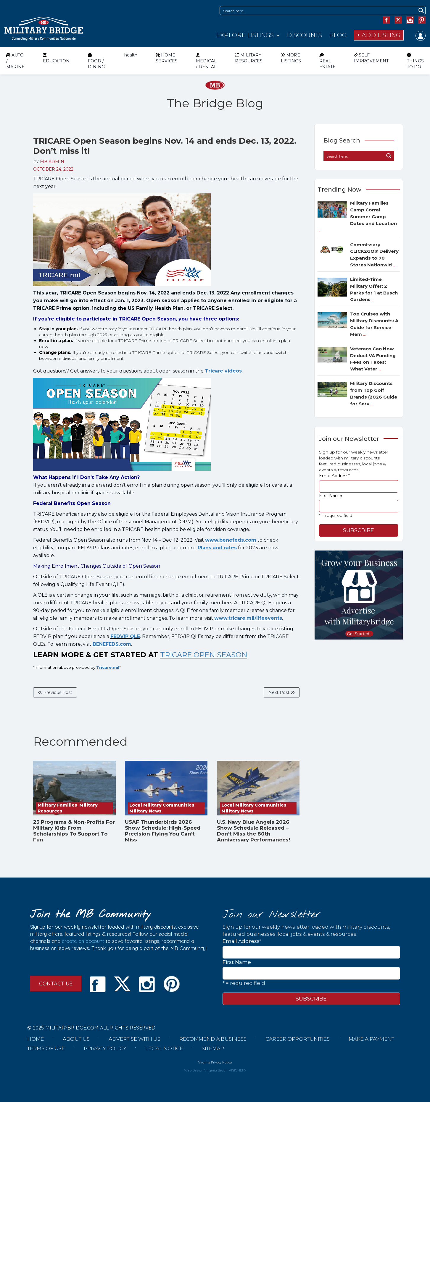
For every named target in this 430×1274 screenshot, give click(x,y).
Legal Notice (164, 1048)
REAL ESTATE (327, 60)
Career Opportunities (297, 1039)
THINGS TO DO (415, 60)
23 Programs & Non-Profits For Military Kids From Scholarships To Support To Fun (74, 831)
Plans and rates (217, 548)
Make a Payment (371, 1039)
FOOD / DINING (96, 60)
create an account (83, 941)
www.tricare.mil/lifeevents (248, 618)
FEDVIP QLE (125, 636)
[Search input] (318, 10)
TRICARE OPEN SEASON (203, 654)
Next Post (281, 692)
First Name (330, 495)
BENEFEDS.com (112, 644)
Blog (338, 35)
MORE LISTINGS (291, 58)
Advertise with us (134, 1039)
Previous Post (55, 692)
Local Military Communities (161, 805)
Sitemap (213, 1048)
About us (76, 1039)
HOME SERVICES (167, 58)
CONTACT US (56, 983)
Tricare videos (223, 371)
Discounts (304, 35)
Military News (145, 811)
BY (48, 161)
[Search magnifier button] (421, 10)
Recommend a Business (213, 1039)
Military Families (57, 805)
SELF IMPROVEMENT (371, 58)
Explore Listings (245, 35)
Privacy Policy (105, 1048)
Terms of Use (46, 1048)
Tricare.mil (107, 667)
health (130, 55)
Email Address (334, 475)
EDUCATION (56, 58)
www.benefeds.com (230, 540)
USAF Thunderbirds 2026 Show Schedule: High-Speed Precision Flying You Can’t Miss (162, 831)
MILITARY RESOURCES (248, 58)
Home (35, 1039)
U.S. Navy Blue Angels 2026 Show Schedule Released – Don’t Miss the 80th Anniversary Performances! (253, 831)
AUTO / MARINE (15, 60)
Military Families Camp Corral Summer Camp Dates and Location (357, 216)
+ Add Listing (378, 35)
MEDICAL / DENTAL (206, 60)
